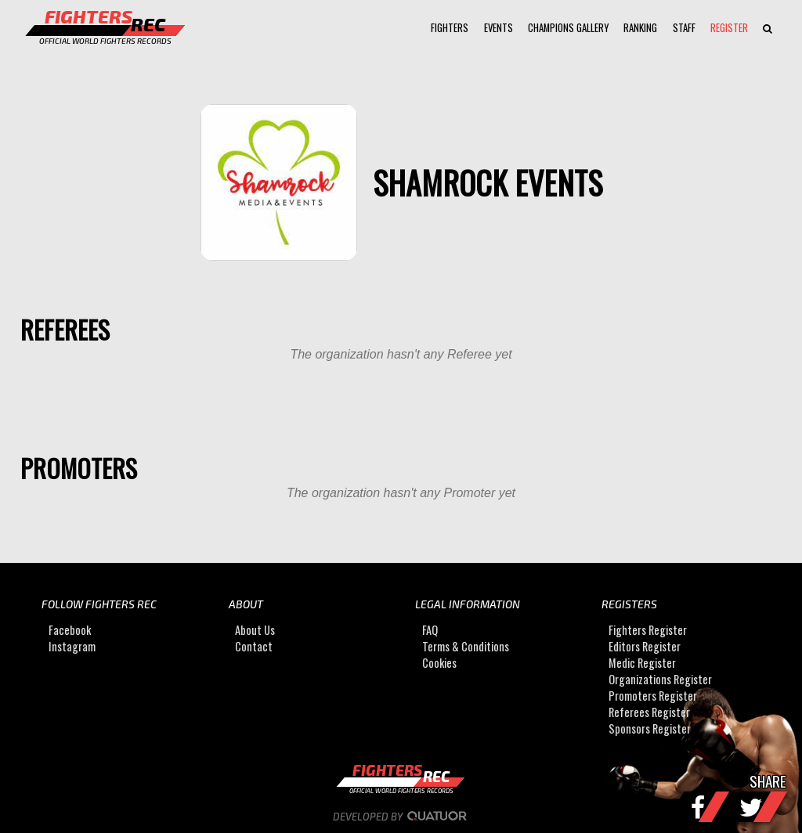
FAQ (430, 629)
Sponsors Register (650, 728)
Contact (254, 646)
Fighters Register (648, 629)
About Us (255, 629)
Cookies (439, 662)
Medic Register (642, 662)
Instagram (72, 646)
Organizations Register (660, 679)
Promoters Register (653, 695)
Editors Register (645, 646)
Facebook (70, 629)
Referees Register (649, 712)
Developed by (401, 816)
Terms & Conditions (465, 646)
